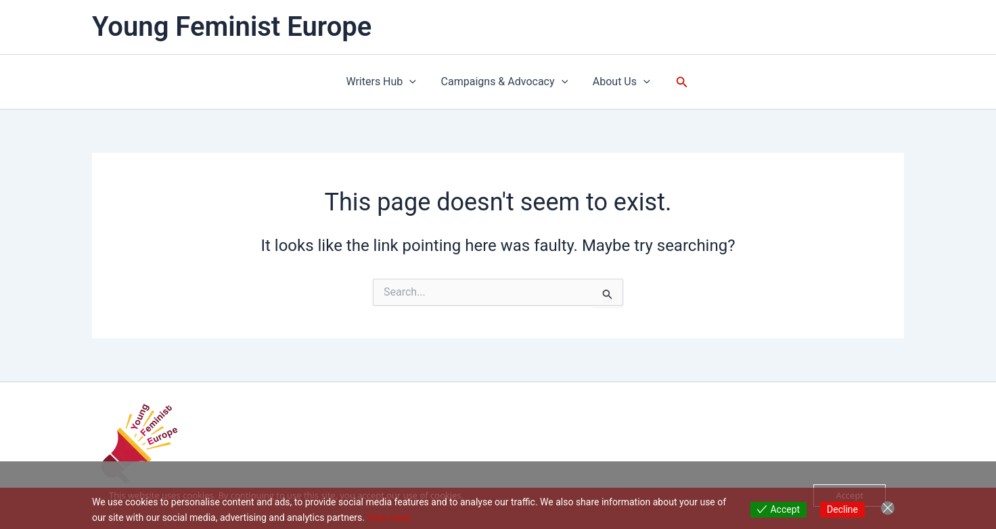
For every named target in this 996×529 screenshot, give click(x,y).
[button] (413, 82)
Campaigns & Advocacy (504, 82)
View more (389, 517)
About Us (618, 82)
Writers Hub (384, 82)
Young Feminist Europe (231, 27)
